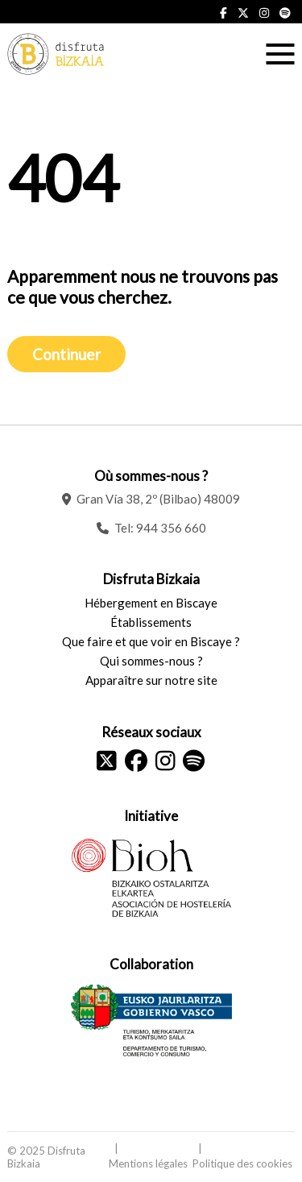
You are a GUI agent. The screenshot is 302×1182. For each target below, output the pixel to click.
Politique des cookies (242, 1163)
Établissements (151, 622)
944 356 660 (171, 527)
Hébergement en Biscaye (151, 602)
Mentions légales (148, 1163)
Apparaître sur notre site (151, 680)
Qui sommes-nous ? (151, 660)
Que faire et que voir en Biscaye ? (151, 641)
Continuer (66, 354)
